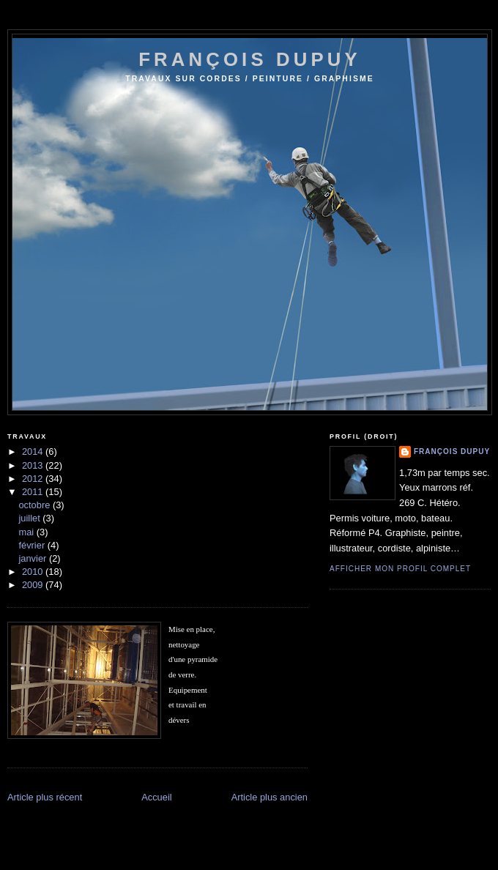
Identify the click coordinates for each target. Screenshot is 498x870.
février (32, 545)
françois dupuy (249, 59)
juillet (30, 518)
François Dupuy (452, 451)
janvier (33, 558)
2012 (33, 478)
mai (27, 532)
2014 (33, 451)
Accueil (156, 797)
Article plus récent (44, 797)
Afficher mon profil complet (400, 569)
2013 (33, 465)
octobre (35, 504)
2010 (33, 571)
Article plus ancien (269, 797)
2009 (33, 584)
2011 (33, 491)
